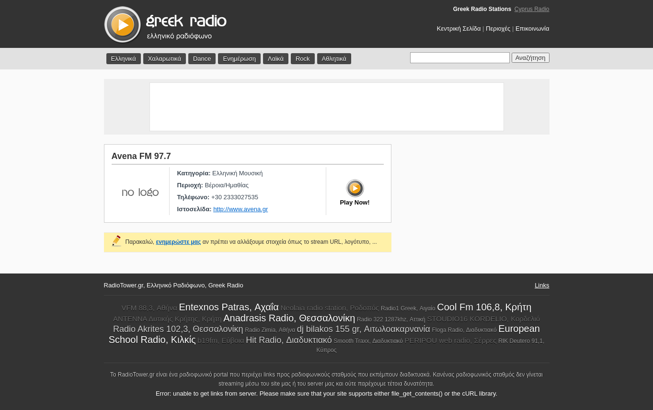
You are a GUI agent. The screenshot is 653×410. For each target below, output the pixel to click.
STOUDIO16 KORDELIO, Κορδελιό (483, 319)
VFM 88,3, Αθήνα (149, 308)
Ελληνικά (123, 58)
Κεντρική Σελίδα (459, 28)
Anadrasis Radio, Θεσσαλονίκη (289, 318)
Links (542, 285)
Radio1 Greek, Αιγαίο (408, 308)
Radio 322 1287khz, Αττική (391, 319)
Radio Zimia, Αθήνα (270, 330)
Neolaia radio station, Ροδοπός (329, 308)
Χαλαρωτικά (164, 58)
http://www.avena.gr (240, 209)
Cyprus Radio (532, 9)
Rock (303, 58)
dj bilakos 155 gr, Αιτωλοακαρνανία (363, 329)
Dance (202, 58)
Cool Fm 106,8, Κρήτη (484, 307)
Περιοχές (498, 28)
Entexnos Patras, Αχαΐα (228, 307)
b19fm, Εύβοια (220, 340)
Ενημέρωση (239, 58)
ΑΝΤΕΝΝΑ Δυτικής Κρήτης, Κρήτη (167, 319)
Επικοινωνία (533, 28)
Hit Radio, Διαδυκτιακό (289, 340)
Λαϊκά (276, 58)
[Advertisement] (326, 106)
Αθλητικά (334, 58)
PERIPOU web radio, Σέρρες (451, 340)
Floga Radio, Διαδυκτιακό (464, 330)
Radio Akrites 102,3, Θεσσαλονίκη (178, 329)
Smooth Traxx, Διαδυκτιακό (367, 341)
